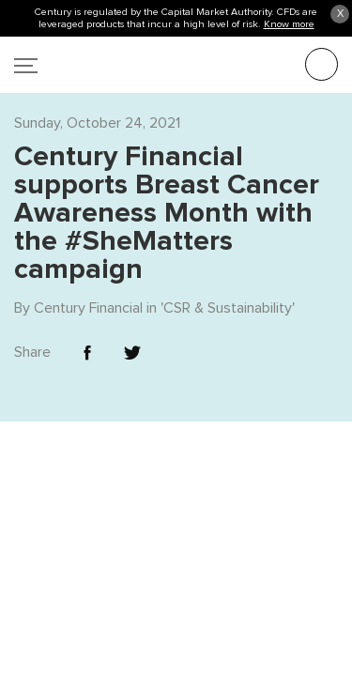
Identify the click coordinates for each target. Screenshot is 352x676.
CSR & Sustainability (227, 268)
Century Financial (88, 268)
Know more (289, 24)
